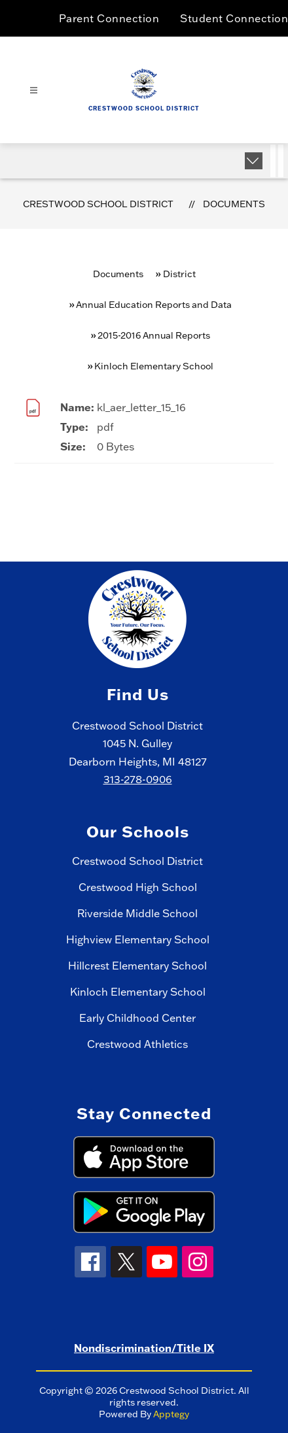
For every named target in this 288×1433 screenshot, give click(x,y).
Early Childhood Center (137, 1017)
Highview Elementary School (137, 939)
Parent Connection (109, 18)
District (179, 274)
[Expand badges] (253, 160)
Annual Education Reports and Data (154, 305)
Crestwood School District (98, 204)
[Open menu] (33, 90)
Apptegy (171, 1414)
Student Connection (234, 18)
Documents (234, 204)
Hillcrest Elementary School (137, 965)
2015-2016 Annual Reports (154, 335)
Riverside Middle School (137, 913)
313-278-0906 (137, 779)
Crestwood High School (138, 887)
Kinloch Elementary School (138, 991)
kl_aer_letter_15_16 (141, 407)
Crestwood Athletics (137, 1044)
